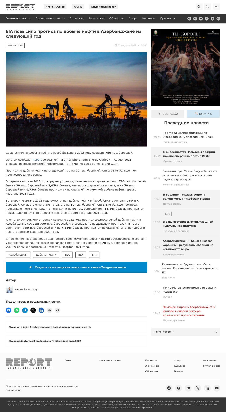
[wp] (16, 310)
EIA (67, 254)
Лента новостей (186, 332)
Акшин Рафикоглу (21, 289)
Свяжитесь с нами (110, 360)
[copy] (57, 310)
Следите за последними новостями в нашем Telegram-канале (76, 267)
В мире (178, 371)
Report (37, 159)
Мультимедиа (211, 365)
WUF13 (77, 6)
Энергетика (15, 45)
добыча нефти (46, 254)
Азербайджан (18, 254)
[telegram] (201, 18)
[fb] (189, 18)
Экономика (152, 365)
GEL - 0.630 (168, 113)
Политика (151, 360)
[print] (49, 310)
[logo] (20, 6)
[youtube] (218, 18)
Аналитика (209, 360)
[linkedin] (212, 18)
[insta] (195, 18)
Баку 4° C (203, 113)
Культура (179, 365)
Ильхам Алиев (55, 6)
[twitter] (207, 18)
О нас (68, 360)
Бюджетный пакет (103, 6)
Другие (168, 18)
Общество (151, 371)
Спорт (178, 360)
